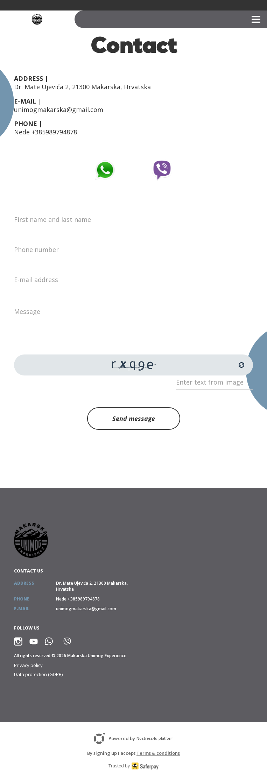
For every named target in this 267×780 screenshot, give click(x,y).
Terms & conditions (158, 753)
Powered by (134, 738)
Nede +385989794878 (45, 132)
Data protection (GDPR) (38, 674)
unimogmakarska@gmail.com (58, 109)
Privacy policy (28, 665)
